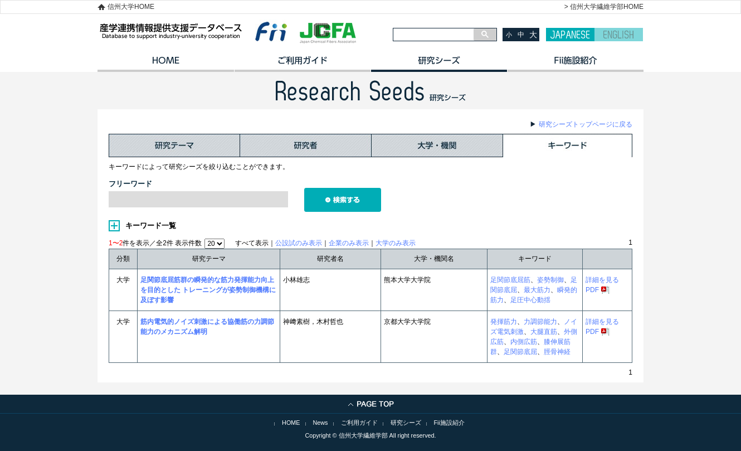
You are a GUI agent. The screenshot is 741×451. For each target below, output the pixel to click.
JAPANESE (570, 34)
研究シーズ (438, 64)
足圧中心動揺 (530, 300)
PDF (592, 290)
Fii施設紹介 (449, 422)
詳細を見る (602, 280)
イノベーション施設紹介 (575, 64)
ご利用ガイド (302, 64)
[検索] (433, 34)
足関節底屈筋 (510, 280)
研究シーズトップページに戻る (585, 124)
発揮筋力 (503, 322)
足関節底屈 (520, 352)
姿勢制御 (550, 280)
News (320, 422)
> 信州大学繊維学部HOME (604, 7)
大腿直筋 (543, 332)
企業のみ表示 (349, 243)
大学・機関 (437, 145)
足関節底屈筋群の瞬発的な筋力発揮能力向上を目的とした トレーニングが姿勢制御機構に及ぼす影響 (208, 290)
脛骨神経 (557, 352)
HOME (166, 64)
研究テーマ (174, 145)
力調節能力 (540, 322)
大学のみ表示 (396, 243)
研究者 (306, 145)
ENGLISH (618, 34)
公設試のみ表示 (298, 243)
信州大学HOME (131, 7)
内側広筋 (523, 342)
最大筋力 (537, 290)
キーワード (567, 145)
